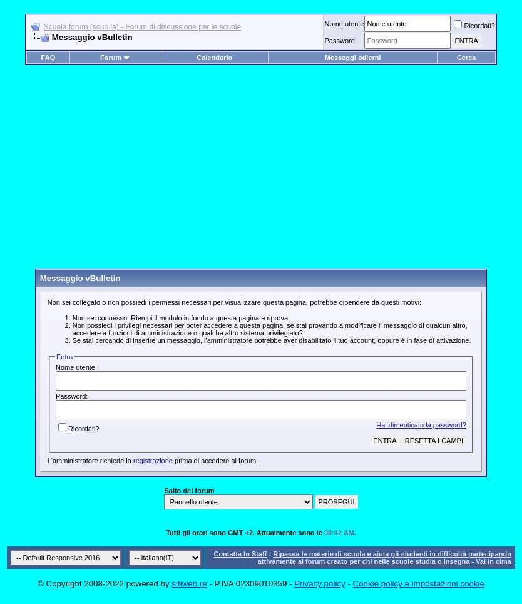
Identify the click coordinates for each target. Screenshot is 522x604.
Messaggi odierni (353, 57)
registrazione (153, 460)
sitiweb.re (189, 583)
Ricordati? (474, 25)
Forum (115, 57)
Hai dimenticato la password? (421, 425)
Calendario (214, 57)
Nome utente (344, 24)
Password (339, 40)
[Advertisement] (261, 171)
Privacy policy (319, 583)
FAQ (48, 57)
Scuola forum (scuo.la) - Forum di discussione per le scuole (142, 27)
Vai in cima (493, 561)
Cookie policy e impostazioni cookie (418, 583)
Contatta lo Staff (240, 554)
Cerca (466, 57)
